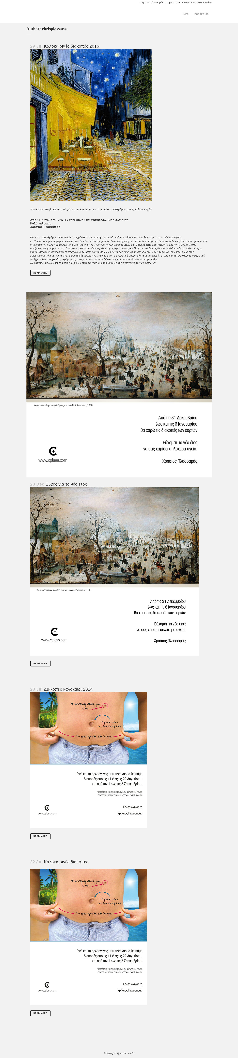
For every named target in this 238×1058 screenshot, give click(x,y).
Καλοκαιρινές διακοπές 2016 (71, 46)
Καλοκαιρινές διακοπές (66, 862)
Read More (40, 273)
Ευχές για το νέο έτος (66, 484)
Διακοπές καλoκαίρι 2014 (68, 689)
